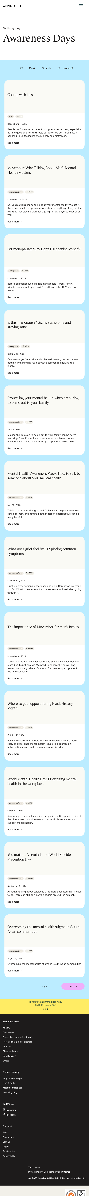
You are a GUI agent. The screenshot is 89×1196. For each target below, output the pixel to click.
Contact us (8, 1137)
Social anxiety (9, 1056)
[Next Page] (73, 986)
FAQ (5, 1132)
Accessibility (9, 1156)
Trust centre (9, 1151)
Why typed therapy (12, 1078)
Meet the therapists (12, 1087)
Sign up (6, 1141)
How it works (9, 1083)
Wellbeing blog (10, 1092)
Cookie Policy (51, 1171)
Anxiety (6, 1027)
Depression (8, 1032)
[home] (12, 6)
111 (47, 1005)
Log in (6, 1146)
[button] (81, 5)
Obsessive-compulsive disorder (18, 1037)
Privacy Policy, (35, 1171)
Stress (6, 1060)
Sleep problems (10, 1051)
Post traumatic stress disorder (17, 1041)
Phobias (7, 1046)
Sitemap (66, 1171)
